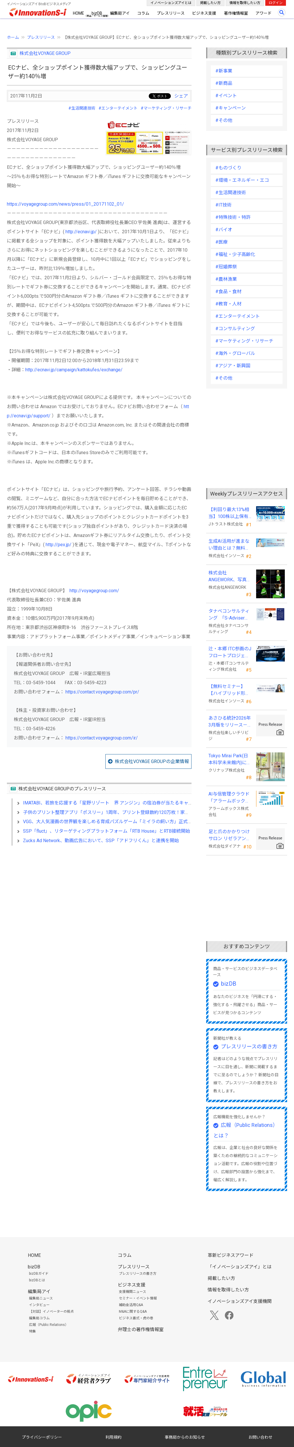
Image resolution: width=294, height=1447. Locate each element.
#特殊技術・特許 (233, 217)
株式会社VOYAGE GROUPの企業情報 (152, 761)
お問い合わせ (260, 1437)
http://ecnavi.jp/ (81, 231)
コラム (143, 13)
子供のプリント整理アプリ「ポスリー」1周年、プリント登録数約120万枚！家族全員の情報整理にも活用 (131, 812)
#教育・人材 (228, 304)
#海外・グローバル (235, 353)
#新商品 (223, 83)
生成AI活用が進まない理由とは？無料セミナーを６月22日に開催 (229, 545)
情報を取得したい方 (244, 3)
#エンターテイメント (118, 108)
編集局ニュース (41, 1298)
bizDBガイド (39, 1274)
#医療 (221, 242)
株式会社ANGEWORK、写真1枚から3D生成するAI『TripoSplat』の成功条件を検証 (229, 576)
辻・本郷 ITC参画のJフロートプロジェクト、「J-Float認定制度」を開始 (229, 652)
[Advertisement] (99, 899)
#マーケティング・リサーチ (166, 108)
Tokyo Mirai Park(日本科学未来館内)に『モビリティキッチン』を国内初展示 (228, 759)
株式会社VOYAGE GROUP (45, 53)
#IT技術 (223, 205)
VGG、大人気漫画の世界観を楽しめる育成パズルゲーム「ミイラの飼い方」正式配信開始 (114, 821)
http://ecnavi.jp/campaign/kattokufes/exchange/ (74, 369)
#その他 (223, 120)
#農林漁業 (226, 279)
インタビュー (39, 1305)
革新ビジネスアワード (231, 1255)
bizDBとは (37, 1280)
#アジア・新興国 (232, 365)
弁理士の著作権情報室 (141, 1329)
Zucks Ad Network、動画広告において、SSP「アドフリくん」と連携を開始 (101, 840)
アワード (264, 13)
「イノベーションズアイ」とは (240, 1267)
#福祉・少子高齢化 (235, 254)
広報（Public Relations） (48, 1325)
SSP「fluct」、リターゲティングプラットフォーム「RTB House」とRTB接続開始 (106, 831)
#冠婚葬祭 (226, 266)
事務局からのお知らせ (185, 1437)
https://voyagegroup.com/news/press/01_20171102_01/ (65, 204)
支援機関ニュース (132, 1292)
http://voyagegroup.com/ (94, 590)
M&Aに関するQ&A (133, 1312)
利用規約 (113, 1437)
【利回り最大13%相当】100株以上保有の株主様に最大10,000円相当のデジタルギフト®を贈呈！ (229, 513)
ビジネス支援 (204, 13)
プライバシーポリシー (42, 1437)
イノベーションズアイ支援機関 (240, 1301)
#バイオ (223, 229)
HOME (78, 13)
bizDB (97, 13)
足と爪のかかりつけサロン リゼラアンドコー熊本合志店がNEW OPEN (229, 835)
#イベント (226, 95)
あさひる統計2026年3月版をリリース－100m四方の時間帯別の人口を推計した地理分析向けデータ (229, 722)
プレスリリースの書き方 (249, 1046)
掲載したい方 (210, 3)
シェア (181, 96)
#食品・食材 (228, 291)
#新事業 (223, 71)
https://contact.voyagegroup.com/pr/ (102, 692)
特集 (32, 1331)
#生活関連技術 (81, 108)
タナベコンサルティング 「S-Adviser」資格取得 (228, 615)
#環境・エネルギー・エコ (242, 180)
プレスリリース (171, 13)
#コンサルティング (235, 328)
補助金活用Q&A (131, 1305)
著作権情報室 (236, 13)
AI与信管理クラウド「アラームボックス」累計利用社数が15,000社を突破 (229, 797)
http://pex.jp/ (58, 544)
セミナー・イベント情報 (138, 1298)
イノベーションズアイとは (171, 3)
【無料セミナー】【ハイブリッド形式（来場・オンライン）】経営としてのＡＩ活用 (229, 690)
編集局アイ (120, 13)
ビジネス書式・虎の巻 (136, 1318)
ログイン (276, 3)
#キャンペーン (230, 108)
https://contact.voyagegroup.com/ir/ (101, 738)
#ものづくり (228, 168)
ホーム (13, 37)
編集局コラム (39, 1318)
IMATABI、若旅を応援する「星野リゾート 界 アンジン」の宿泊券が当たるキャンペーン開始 (119, 803)
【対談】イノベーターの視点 (51, 1312)
